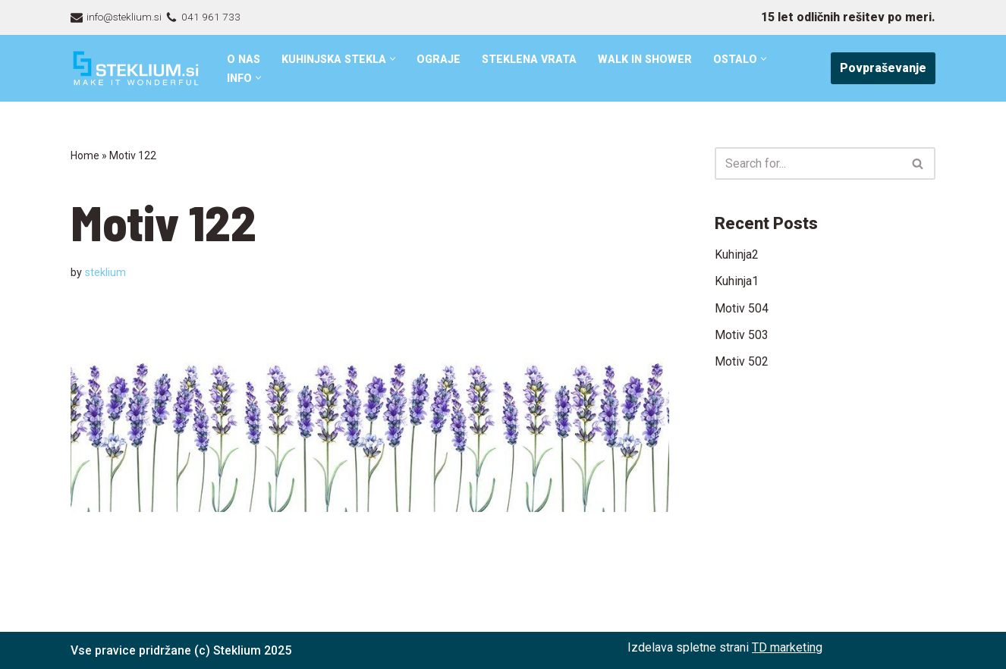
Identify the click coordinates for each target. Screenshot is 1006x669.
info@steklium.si (124, 17)
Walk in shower (648, 59)
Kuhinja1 (737, 281)
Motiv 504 (742, 308)
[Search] (808, 163)
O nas (244, 59)
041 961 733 (210, 17)
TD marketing (787, 647)
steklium (105, 272)
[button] (395, 58)
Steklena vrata (532, 59)
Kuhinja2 (737, 254)
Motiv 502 (742, 362)
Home (85, 155)
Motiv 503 (742, 335)
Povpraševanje (883, 68)
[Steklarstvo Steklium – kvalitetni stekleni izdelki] (136, 69)
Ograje (441, 59)
